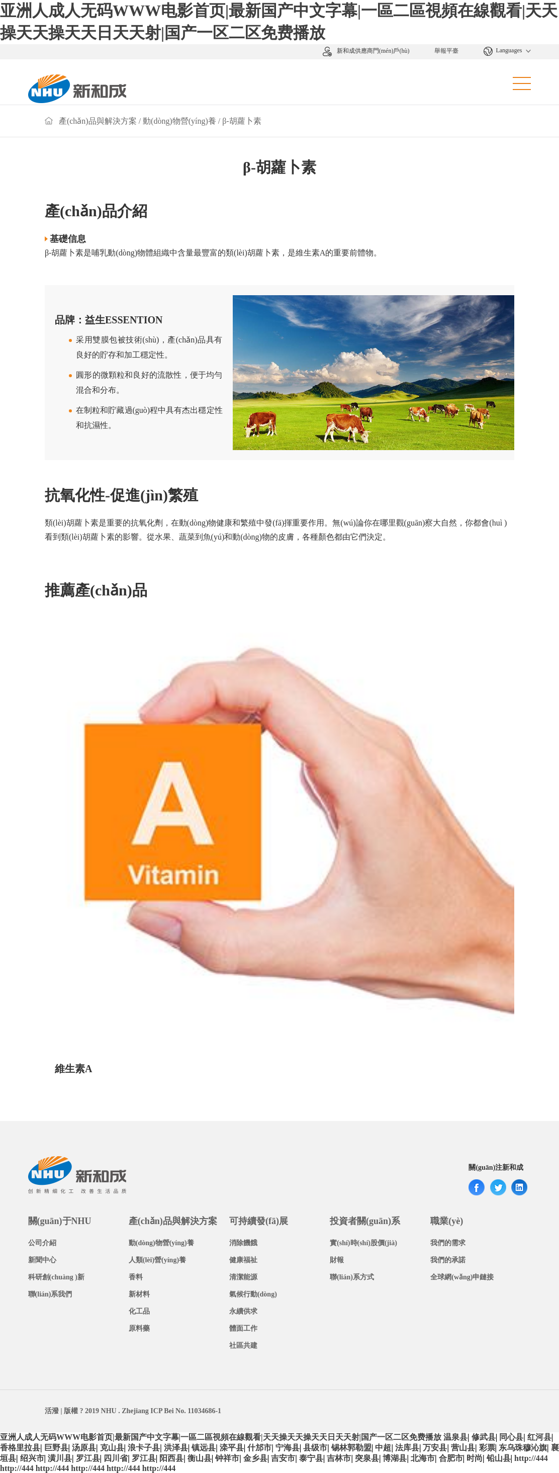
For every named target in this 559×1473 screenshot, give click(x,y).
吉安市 (283, 1458)
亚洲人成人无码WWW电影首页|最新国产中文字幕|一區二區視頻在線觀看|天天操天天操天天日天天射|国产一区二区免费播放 (220, 1437)
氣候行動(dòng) (253, 1294)
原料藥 (139, 1328)
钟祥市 (227, 1458)
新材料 (139, 1294)
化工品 (139, 1311)
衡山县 (200, 1458)
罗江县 (88, 1458)
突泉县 (367, 1458)
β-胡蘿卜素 (241, 121)
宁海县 (287, 1447)
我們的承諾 (447, 1260)
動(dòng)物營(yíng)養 (179, 121)
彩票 (487, 1447)
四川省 (116, 1458)
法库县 (407, 1447)
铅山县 (499, 1458)
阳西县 (171, 1458)
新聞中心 (42, 1260)
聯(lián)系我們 (50, 1294)
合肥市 (451, 1458)
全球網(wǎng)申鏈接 (462, 1277)
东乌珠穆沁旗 (523, 1447)
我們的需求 (447, 1243)
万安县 (435, 1447)
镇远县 (204, 1447)
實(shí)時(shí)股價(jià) (363, 1243)
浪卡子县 (144, 1447)
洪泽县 (176, 1447)
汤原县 (84, 1447)
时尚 (475, 1458)
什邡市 (259, 1447)
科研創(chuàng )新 (56, 1277)
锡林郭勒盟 (351, 1447)
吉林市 (339, 1458)
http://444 (531, 1458)
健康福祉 (243, 1260)
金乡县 (255, 1458)
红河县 (539, 1437)
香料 (136, 1277)
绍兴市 (32, 1458)
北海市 (423, 1458)
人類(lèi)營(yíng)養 (157, 1260)
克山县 (112, 1447)
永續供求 (243, 1311)
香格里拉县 (20, 1447)
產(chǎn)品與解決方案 (98, 121)
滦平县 (232, 1447)
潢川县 (60, 1458)
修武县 (484, 1437)
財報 (337, 1260)
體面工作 (243, 1328)
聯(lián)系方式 (352, 1277)
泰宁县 (311, 1458)
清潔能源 (243, 1277)
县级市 (315, 1447)
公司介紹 (42, 1243)
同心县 (511, 1437)
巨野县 (56, 1447)
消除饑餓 (243, 1243)
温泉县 (455, 1437)
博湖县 (395, 1458)
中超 (383, 1447)
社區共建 (243, 1345)
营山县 (463, 1447)
